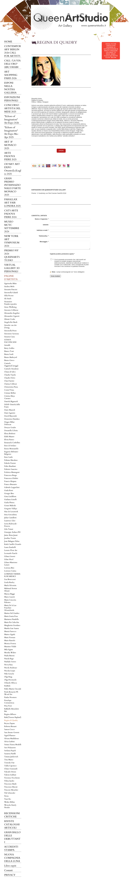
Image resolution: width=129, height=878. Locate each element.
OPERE (61, 151)
